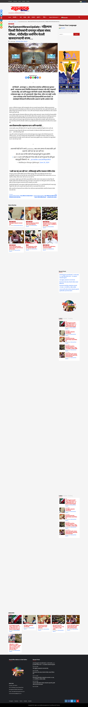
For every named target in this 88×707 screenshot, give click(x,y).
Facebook (15, 1)
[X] (35, 78)
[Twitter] (1, 13)
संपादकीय (15, 17)
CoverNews (52, 705)
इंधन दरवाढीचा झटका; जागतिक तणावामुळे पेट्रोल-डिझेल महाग (31, 247)
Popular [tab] (65, 318)
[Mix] (1, 22)
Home (9, 17)
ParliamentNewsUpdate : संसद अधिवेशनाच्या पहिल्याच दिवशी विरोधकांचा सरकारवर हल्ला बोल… (21, 196)
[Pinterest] (31, 78)
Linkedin (23, 1)
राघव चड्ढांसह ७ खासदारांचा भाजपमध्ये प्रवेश (67, 280)
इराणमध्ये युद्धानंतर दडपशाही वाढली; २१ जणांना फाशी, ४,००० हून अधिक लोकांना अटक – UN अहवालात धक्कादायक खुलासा (69, 276)
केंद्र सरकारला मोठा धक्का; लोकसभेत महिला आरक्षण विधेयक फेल (32, 223)
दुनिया (29, 17)
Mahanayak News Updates (21, 41)
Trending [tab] (70, 318)
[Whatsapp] (33, 78)
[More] (40, 78)
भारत (21, 17)
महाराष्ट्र (24, 17)
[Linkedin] (28, 78)
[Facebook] (26, 78)
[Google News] (38, 78)
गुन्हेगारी (39, 17)
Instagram (10, 1)
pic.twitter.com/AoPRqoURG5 (41, 159)
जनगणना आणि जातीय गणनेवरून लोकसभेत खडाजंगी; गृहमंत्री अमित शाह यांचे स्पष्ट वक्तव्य (16, 248)
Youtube (27, 1)
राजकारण (33, 17)
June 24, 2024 (44, 162)
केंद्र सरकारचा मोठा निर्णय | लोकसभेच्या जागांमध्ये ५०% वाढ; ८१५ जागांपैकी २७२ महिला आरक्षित (50, 224)
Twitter (19, 1)
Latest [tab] (60, 318)
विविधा (45, 17)
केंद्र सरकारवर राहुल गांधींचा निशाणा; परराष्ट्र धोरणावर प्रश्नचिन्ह (49, 247)
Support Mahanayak (54, 17)
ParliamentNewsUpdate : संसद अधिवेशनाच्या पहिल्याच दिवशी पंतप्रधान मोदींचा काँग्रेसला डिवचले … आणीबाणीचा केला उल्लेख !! (45, 196)
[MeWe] (1, 20)
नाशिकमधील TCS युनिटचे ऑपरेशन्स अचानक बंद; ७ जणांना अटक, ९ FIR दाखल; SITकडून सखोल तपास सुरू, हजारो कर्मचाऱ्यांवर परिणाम (15, 647)
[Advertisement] (69, 43)
